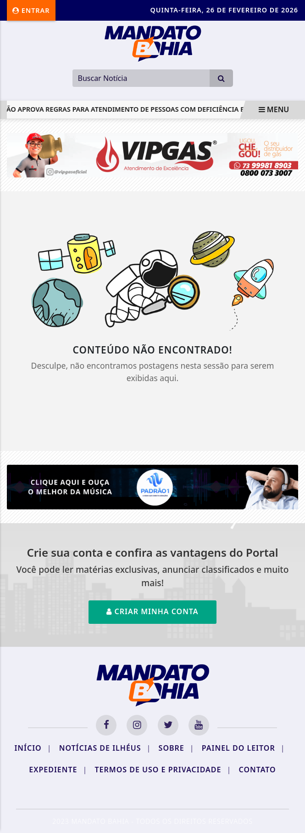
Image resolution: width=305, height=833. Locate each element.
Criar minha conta (152, 611)
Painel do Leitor (243, 747)
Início (32, 747)
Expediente (58, 769)
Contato (257, 770)
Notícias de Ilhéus (105, 747)
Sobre (176, 747)
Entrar (31, 10)
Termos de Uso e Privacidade (163, 769)
